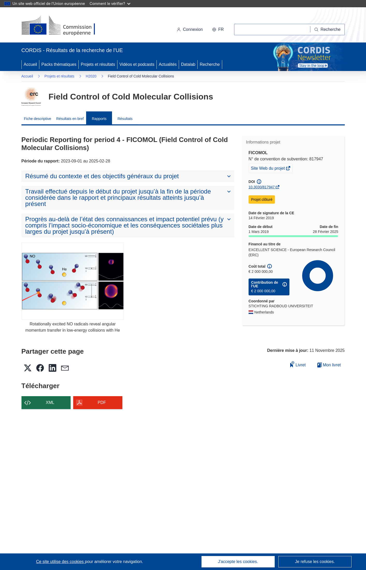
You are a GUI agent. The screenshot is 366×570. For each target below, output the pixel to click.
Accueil (30, 64)
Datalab (188, 64)
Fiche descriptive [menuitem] (37, 119)
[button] (218, 29)
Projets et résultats (98, 64)
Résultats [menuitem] (124, 119)
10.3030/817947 (262, 187)
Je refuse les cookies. (315, 561)
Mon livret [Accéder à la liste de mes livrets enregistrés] (329, 364)
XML (50, 402)
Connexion (190, 29)
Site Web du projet (268, 169)
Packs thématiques (58, 64)
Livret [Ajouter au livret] (298, 364)
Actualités (168, 64)
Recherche (210, 64)
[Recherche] (327, 29)
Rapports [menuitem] (99, 119)
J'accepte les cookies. (238, 561)
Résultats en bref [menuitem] (70, 119)
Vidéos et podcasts (136, 64)
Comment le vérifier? (109, 3)
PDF (102, 402)
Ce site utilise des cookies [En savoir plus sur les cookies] (60, 561)
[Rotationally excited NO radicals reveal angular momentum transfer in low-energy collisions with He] (72, 281)
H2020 (91, 76)
